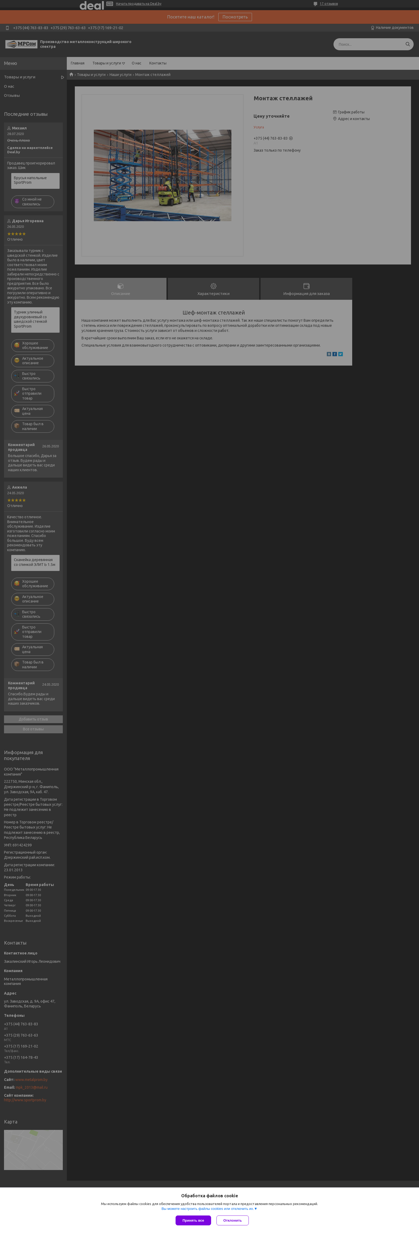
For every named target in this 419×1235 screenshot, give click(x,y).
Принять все (193, 1220)
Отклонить (232, 1220)
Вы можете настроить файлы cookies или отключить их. (207, 1209)
